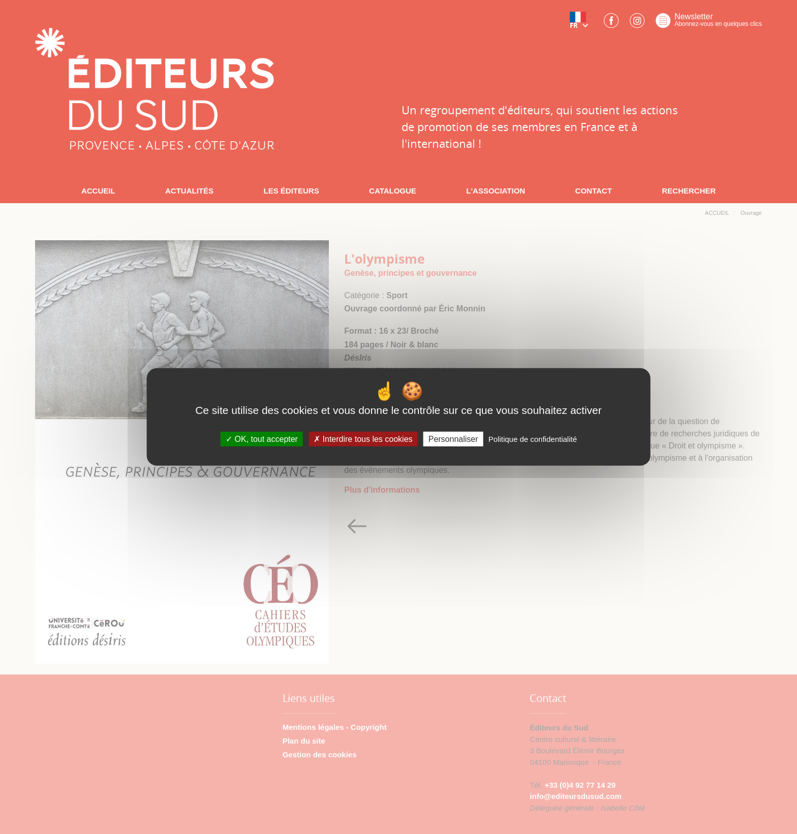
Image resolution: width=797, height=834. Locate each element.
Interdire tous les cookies (363, 439)
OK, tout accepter (262, 439)
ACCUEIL (98, 190)
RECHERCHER (689, 190)
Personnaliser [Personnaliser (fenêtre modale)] (453, 439)
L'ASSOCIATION (495, 190)
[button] (581, 24)
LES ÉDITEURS (291, 190)
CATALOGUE (392, 190)
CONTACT (593, 190)
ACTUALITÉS (189, 190)
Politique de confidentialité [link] (532, 439)
